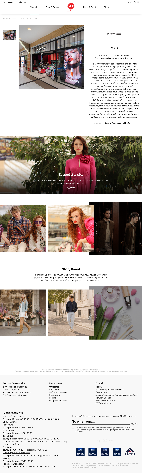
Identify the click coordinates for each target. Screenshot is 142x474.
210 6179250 (123, 55)
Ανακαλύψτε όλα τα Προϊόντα (119, 123)
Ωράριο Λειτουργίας (58, 392)
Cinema (107, 7)
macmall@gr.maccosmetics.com (117, 58)
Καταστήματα (26, 18)
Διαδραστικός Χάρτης (59, 401)
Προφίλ (99, 387)
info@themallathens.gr (16, 395)
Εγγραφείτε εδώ (71, 174)
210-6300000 (11, 392)
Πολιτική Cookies (104, 398)
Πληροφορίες (8, 2)
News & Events (90, 7)
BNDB (94, 468)
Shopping (34, 7)
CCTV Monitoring (104, 403)
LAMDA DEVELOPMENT (93, 463)
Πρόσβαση (54, 389)
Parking (52, 398)
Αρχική (5, 18)
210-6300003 (25, 392)
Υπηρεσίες (19, 2)
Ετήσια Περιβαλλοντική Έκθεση (111, 389)
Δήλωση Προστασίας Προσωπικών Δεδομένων (117, 395)
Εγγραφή (71, 188)
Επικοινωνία (55, 395)
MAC (36, 18)
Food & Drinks (52, 7)
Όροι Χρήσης (102, 392)
